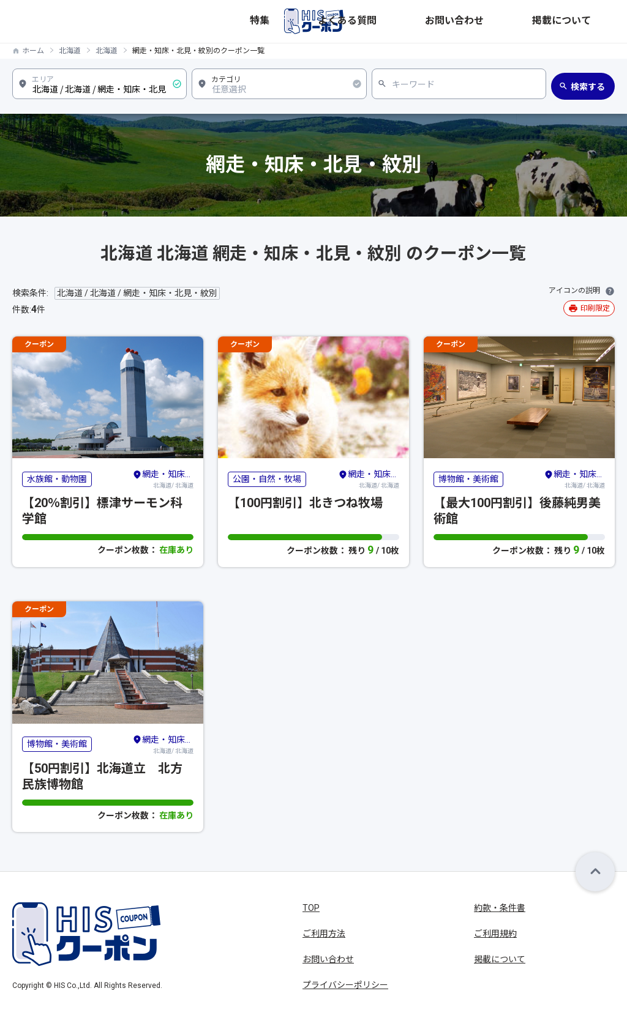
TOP (311, 908)
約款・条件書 (499, 908)
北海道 (70, 50)
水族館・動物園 (57, 479)
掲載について (589, 21)
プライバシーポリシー (345, 985)
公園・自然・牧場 (267, 479)
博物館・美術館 (468, 479)
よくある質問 (456, 21)
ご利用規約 (495, 933)
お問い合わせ (523, 21)
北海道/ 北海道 (162, 478)
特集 (407, 21)
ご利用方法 (323, 933)
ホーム (33, 50)
